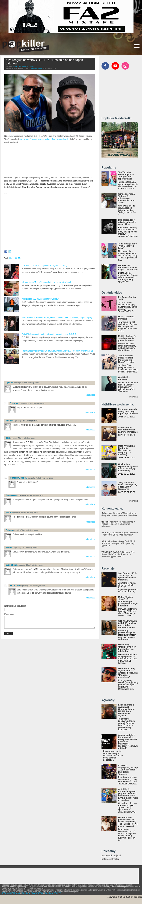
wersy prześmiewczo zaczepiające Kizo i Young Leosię (44, 139)
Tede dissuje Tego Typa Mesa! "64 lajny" (127, 245)
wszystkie (133, 396)
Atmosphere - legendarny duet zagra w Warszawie (128, 429)
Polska (16, 66)
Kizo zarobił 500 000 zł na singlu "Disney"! (40, 299)
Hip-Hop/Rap (24, 66)
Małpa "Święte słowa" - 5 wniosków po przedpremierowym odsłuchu (128, 601)
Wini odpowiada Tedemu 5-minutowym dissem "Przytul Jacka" (126, 198)
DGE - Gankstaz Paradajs (126, 317)
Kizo (10, 258)
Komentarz (9, 614)
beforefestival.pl (110, 859)
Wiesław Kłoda (36, 68)
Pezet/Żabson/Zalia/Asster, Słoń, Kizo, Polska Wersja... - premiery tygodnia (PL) (57, 351)
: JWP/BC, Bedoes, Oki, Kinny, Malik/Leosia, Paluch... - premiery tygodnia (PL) (118, 554)
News (32, 66)
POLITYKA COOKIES (53, 893)
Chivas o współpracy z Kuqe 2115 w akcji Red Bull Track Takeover (128, 769)
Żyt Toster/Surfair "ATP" (127, 298)
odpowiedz (90, 395)
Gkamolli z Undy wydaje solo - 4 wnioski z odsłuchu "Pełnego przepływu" (128, 672)
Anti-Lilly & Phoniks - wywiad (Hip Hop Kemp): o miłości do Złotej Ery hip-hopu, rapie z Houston (128, 794)
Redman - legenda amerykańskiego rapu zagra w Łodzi (128, 411)
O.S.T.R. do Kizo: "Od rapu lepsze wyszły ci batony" (45, 265)
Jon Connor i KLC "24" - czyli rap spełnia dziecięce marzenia (127, 576)
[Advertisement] (43, 373)
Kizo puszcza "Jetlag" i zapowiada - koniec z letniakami (46, 282)
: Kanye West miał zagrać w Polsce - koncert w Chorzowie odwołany (118, 524)
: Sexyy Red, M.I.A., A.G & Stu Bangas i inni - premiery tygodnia (119, 543)
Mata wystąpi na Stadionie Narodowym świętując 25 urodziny (126, 450)
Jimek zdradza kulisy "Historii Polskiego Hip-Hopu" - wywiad (126, 358)
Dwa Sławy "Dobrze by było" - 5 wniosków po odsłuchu (127, 647)
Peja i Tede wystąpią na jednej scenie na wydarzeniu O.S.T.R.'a (50, 334)
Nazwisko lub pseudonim (15, 606)
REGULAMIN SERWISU (11, 893)
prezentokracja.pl (111, 856)
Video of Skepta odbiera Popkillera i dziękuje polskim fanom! (49, 222)
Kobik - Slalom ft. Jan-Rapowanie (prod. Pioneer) (127, 338)
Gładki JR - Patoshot (124, 378)
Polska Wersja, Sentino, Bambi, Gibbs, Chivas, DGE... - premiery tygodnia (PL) (57, 317)
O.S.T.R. (17, 258)
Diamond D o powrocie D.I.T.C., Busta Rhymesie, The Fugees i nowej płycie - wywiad (128, 821)
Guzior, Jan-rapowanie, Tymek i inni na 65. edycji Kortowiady (128, 467)
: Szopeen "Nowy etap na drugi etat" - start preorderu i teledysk (119, 514)
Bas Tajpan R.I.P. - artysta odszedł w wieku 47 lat (127, 222)
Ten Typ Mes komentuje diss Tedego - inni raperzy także (126, 175)
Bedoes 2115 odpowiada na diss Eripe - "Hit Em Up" (128, 267)
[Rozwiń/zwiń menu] (137, 46)
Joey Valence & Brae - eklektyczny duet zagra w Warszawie (127, 485)
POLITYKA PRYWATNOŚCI (32, 893)
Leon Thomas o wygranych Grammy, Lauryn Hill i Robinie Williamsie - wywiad (126, 710)
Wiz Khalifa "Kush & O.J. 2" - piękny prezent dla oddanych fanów (127, 624)
